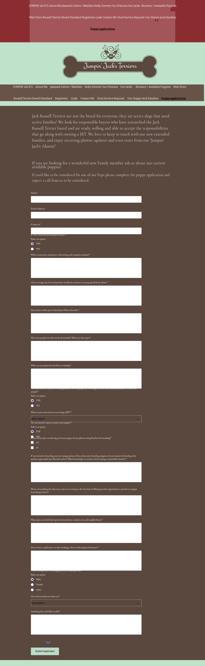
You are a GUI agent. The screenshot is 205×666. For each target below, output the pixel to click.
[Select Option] (86, 418)
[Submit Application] (45, 651)
